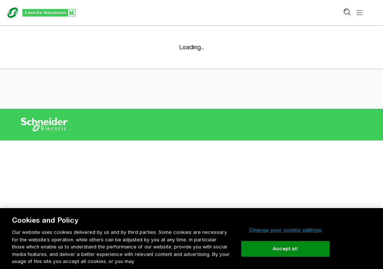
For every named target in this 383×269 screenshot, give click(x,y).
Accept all (285, 248)
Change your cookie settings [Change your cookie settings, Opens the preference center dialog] (285, 230)
